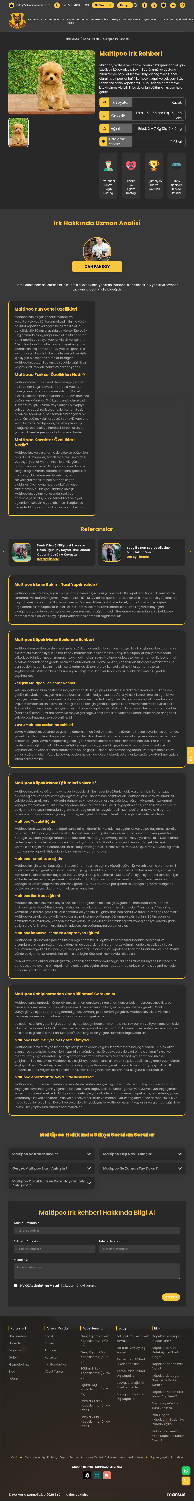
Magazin (15, 1350)
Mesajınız (21, 1260)
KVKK (14, 1457)
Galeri (13, 1357)
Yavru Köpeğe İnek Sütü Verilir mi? (166, 1405)
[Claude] (107, 1475)
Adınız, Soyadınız (26, 1223)
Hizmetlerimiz (53, 19)
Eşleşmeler (150, 19)
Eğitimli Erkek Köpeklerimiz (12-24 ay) (95, 1373)
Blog (12, 1371)
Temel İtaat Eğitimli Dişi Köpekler (131, 1373)
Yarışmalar (166, 19)
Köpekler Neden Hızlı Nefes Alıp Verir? (167, 1394)
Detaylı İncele (48, 559)
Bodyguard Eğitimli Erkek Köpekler (130, 1385)
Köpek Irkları (70, 21)
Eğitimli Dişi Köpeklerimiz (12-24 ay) (95, 1389)
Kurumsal (33, 19)
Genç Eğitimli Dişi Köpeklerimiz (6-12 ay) (94, 1357)
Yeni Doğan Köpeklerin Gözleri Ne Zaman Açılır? (168, 1419)
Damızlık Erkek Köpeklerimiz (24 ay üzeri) (95, 1405)
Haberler (82, 19)
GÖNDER (171, 1297)
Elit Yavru (103, 5)
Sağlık (49, 1336)
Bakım (49, 1343)
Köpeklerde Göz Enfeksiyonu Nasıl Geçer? (165, 1352)
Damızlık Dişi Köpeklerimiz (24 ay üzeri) (95, 1421)
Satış (115, 19)
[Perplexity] (97, 1475)
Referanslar (130, 19)
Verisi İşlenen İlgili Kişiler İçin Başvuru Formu (49, 1457)
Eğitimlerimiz (183, 19)
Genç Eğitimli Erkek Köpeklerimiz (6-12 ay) (95, 1341)
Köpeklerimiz (98, 19)
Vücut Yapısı (54, 1371)
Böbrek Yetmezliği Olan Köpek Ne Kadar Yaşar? (168, 1436)
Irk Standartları (56, 1364)
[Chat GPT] (87, 1475)
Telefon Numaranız (113, 1241)
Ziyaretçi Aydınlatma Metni (164, 1457)
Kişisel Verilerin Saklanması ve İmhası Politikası (112, 1457)
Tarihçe (50, 1350)
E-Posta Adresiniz (27, 1241)
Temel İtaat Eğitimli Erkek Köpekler (131, 1361)
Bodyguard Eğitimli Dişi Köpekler (130, 1396)
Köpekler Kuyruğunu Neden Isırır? (167, 1338)
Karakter (51, 1357)
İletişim (125, 5)
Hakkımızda (17, 1336)
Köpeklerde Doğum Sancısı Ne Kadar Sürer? (166, 1380)
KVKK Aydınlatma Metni (39, 1285)
